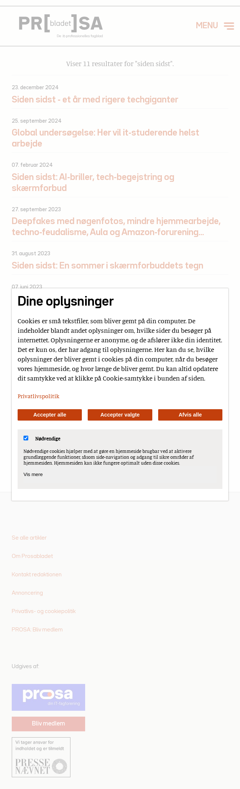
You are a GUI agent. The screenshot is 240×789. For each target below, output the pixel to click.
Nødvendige (41, 439)
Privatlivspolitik (38, 396)
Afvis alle (190, 415)
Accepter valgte (119, 415)
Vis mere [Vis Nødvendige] (33, 474)
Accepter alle (49, 415)
